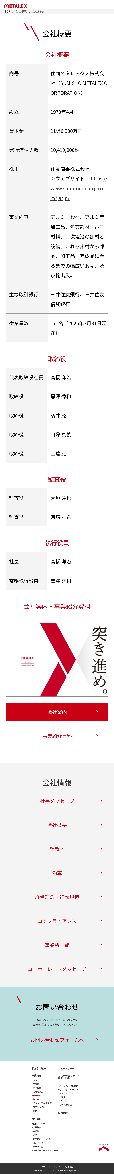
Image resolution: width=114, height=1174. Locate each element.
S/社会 (62, 1100)
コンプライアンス (41, 1142)
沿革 (35, 1134)
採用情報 (63, 1113)
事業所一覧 (38, 1146)
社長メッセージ (40, 1123)
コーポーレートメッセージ (45, 1150)
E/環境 (62, 1097)
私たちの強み (39, 1068)
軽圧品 (36, 1099)
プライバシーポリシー (51, 1166)
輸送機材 (37, 1095)
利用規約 (69, 1166)
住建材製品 (38, 1091)
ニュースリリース (67, 1068)
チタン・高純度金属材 (43, 1103)
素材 (35, 1110)
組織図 (36, 1131)
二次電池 (37, 1083)
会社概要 (37, 1127)
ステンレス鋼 (39, 1107)
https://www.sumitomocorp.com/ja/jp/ (78, 188)
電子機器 (37, 1087)
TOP (8, 11)
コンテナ (37, 1080)
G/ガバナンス (65, 1104)
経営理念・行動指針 (42, 1138)
